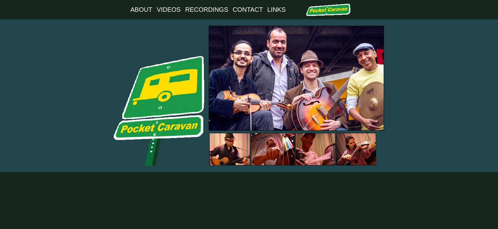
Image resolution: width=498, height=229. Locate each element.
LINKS (276, 9)
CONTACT (248, 9)
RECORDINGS (206, 9)
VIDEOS (169, 9)
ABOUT (141, 9)
